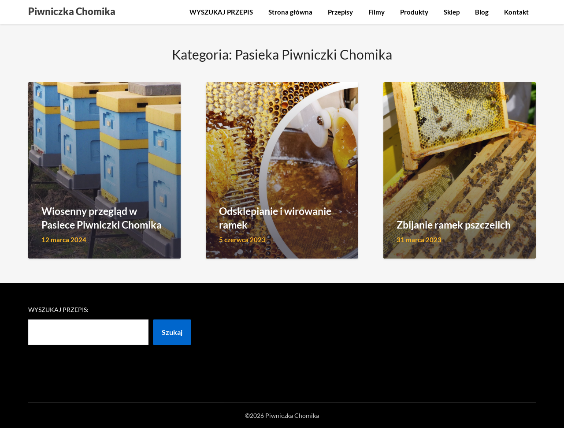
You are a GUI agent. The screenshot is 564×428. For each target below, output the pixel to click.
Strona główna (290, 12)
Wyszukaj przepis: (58, 309)
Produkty (414, 12)
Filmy (376, 12)
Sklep (452, 12)
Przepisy (340, 12)
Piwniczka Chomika (71, 11)
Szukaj (172, 332)
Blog (482, 12)
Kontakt (516, 12)
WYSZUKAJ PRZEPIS (221, 12)
